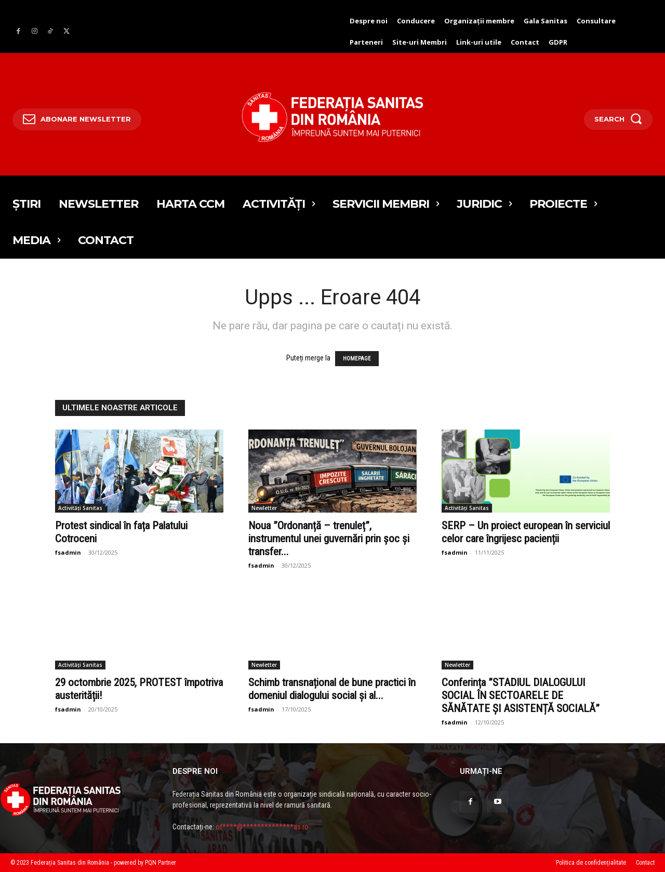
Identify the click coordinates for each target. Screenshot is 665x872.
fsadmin (68, 552)
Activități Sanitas (80, 508)
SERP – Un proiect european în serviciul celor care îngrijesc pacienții (526, 532)
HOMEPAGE (357, 358)
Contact (645, 862)
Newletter (264, 508)
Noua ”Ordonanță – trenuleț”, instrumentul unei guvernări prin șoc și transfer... (328, 538)
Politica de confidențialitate (591, 862)
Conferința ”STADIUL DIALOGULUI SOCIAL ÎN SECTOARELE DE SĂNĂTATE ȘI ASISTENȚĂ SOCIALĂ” (521, 695)
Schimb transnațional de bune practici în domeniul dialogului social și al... (332, 689)
